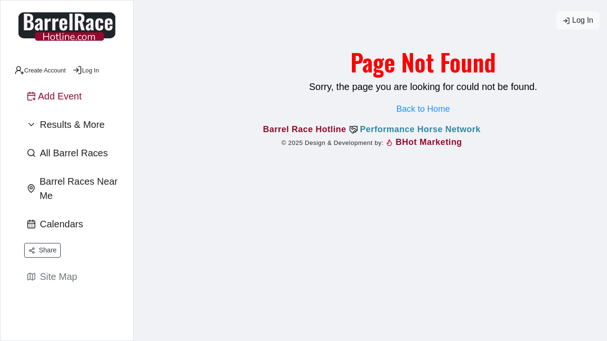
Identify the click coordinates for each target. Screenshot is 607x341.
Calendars (55, 224)
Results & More (66, 124)
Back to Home (423, 109)
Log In (577, 20)
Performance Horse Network (420, 129)
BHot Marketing (424, 142)
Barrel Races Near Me (72, 188)
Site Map (52, 276)
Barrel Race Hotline (306, 129)
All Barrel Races (67, 153)
